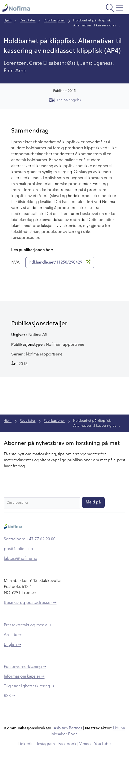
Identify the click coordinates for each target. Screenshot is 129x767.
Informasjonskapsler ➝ (24, 677)
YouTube (102, 744)
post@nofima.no (18, 549)
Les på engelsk (65, 100)
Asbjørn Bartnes (68, 728)
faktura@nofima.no (20, 559)
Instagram (46, 744)
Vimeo (85, 744)
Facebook (67, 744)
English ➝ (12, 645)
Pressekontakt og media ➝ (28, 625)
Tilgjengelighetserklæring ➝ (29, 686)
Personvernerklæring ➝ (25, 667)
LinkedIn (26, 744)
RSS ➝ (9, 696)
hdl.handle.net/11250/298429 (59, 262)
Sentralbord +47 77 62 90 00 (30, 539)
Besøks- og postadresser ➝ (30, 603)
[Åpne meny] (102, 8)
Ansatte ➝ (13, 635)
